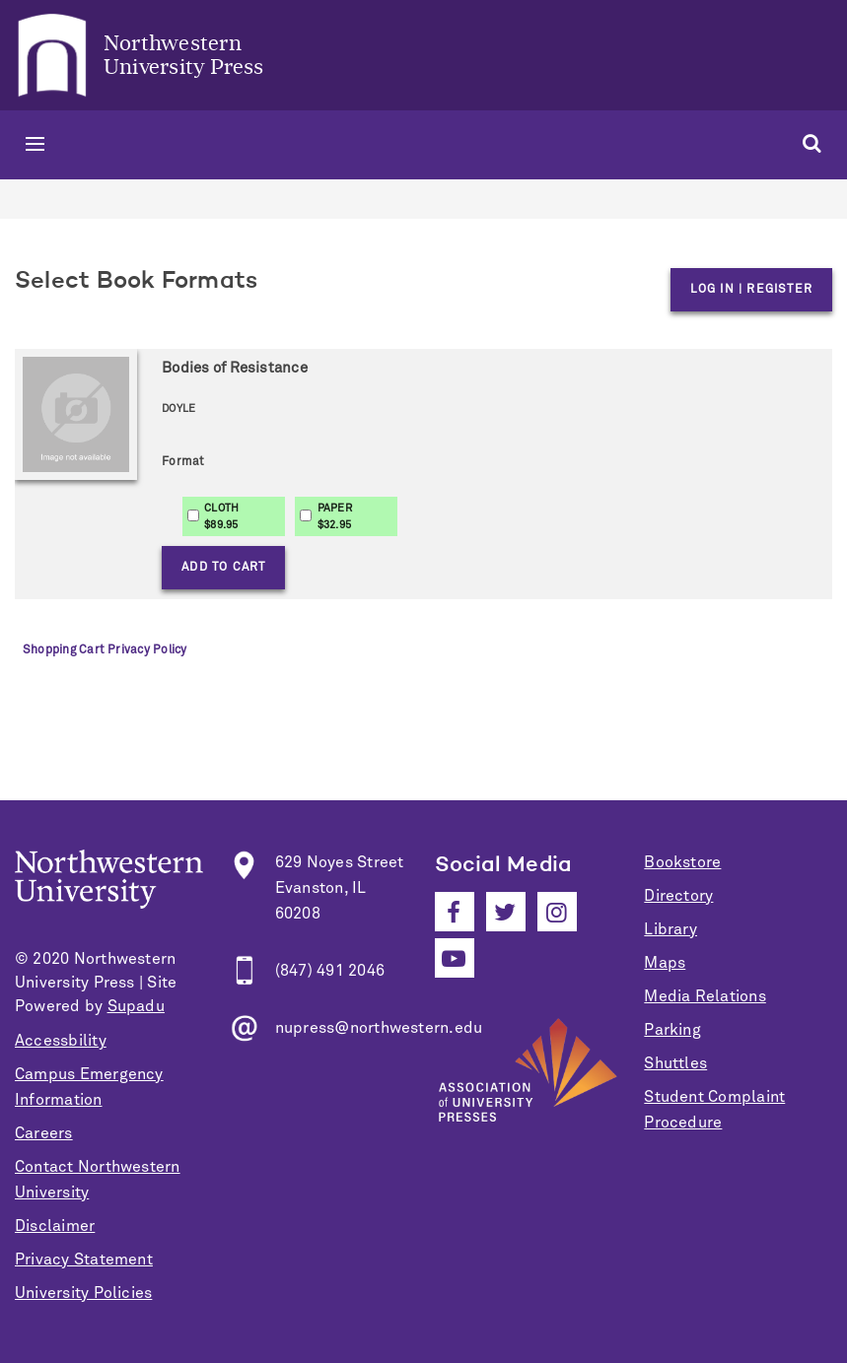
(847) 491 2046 (330, 971)
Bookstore (682, 862)
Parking (672, 1030)
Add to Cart (223, 568)
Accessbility (60, 1041)
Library (670, 929)
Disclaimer (55, 1226)
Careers (44, 1133)
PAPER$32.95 (335, 516)
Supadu (136, 1006)
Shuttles (675, 1063)
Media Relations (704, 996)
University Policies (83, 1293)
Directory (678, 896)
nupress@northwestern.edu (379, 1028)
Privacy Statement (84, 1259)
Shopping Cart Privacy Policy (104, 650)
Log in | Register (751, 290)
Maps (664, 963)
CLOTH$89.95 (221, 516)
